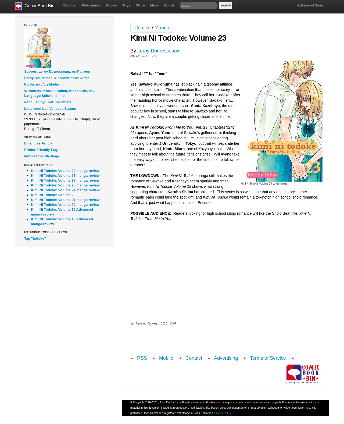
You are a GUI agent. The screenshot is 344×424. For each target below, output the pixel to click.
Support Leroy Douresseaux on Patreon (57, 71)
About (169, 5)
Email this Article (38, 143)
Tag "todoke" (35, 238)
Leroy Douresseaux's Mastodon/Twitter (56, 78)
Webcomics (90, 5)
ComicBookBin (35, 6)
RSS (142, 358)
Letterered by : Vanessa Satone (50, 109)
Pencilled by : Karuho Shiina (47, 102)
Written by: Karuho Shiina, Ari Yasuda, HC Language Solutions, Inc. (59, 93)
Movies (111, 5)
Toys (126, 5)
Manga (162, 27)
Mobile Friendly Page (41, 156)
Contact (193, 358)
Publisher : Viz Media (41, 84)
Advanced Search (312, 5)
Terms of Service (268, 358)
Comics (69, 5)
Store (140, 5)
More (154, 5)
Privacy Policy (222, 413)
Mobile (166, 358)
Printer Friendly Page (41, 150)
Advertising (226, 358)
